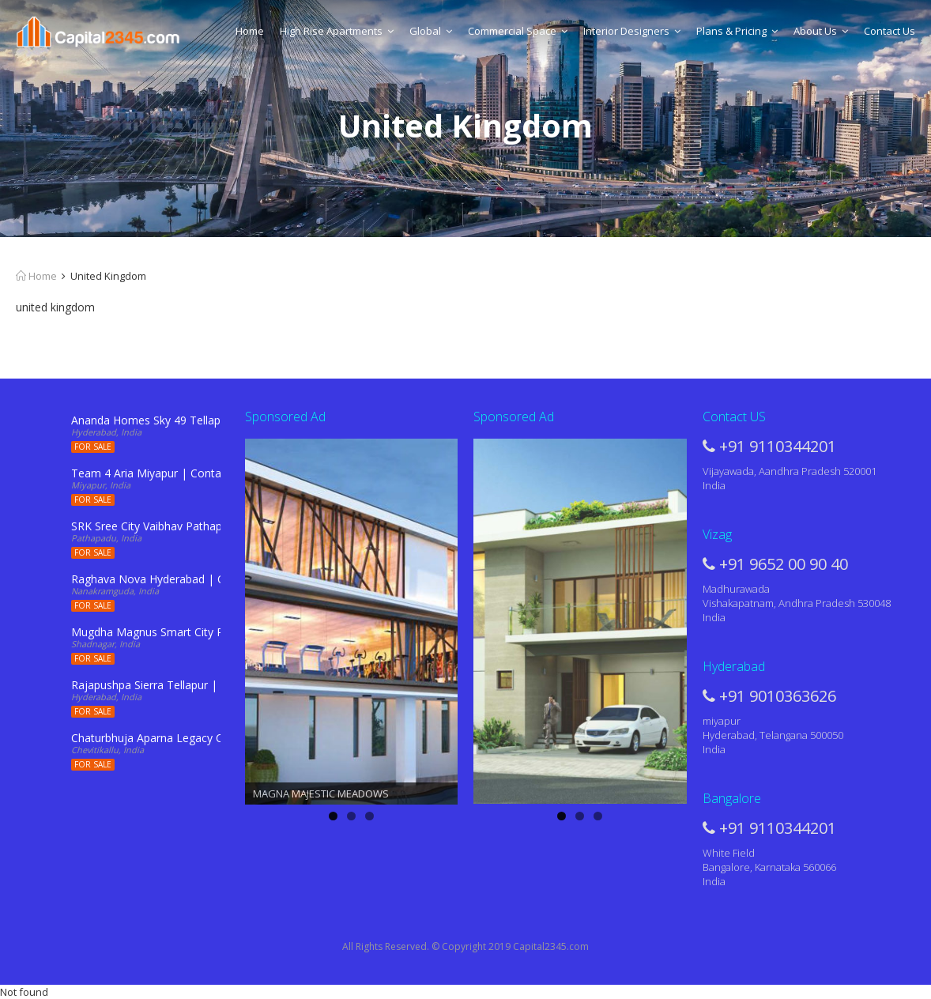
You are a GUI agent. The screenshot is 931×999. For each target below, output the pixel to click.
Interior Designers (631, 31)
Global (430, 31)
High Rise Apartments (337, 31)
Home (250, 31)
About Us (820, 31)
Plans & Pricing (737, 31)
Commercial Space (517, 31)
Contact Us (889, 31)
